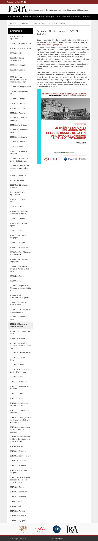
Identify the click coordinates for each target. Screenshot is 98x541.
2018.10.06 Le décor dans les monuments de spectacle (20, 429)
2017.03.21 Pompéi (17, 511)
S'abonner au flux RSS (16, 2)
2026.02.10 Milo (16, 53)
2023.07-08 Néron (17, 180)
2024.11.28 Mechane (18, 147)
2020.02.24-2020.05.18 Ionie (18, 359)
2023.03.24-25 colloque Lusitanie (19, 186)
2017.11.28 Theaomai (18, 465)
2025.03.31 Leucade (17, 103)
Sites (34, 17)
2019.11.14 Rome (16, 398)
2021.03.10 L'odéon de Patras (18, 318)
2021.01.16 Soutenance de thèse (20, 332)
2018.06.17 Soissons (18, 451)
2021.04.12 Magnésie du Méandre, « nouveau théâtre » (20, 288)
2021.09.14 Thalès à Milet (19, 247)
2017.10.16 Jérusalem (18, 492)
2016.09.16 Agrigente (18, 521)
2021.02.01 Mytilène (17, 338)
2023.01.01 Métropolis (18, 137)
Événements (66, 17)
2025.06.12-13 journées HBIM (19, 93)
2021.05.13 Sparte (17, 276)
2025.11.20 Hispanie (17, 65)
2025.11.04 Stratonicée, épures (19, 71)
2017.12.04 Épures (17, 487)
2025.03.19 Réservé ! (18, 113)
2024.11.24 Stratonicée (18, 142)
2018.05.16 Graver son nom (20, 456)
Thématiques (49, 17)
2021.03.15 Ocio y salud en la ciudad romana (20, 311)
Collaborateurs (76, 17)
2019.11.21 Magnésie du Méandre (19, 387)
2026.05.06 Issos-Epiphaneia (16, 37)
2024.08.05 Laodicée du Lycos (19, 131)
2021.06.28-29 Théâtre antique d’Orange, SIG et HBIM (19, 269)
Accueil (9, 17)
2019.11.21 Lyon (16, 394)
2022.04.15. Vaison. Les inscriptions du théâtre (19, 212)
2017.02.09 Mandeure (18, 516)
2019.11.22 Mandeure (18, 382)
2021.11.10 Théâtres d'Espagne (18, 236)
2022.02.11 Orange (17, 218)
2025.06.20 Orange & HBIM (20, 87)
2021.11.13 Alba (16, 230)
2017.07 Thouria (16, 501)
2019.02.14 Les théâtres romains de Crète (19, 404)
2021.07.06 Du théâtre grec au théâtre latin (20, 253)
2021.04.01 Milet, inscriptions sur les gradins (20, 296)
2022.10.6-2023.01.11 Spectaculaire (18, 193)
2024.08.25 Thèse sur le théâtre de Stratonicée (19, 160)
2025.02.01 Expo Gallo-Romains (19, 119)
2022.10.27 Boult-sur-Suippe (18, 200)
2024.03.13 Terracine (18, 175)
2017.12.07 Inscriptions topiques (18, 471)
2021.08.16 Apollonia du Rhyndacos (19, 260)
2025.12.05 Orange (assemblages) (17, 59)
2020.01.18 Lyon (16, 377)
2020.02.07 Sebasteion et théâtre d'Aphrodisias (19, 371)
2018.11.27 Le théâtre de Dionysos (19, 411)
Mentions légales (57, 539)
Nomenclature (26, 17)
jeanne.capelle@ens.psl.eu (52, 45)
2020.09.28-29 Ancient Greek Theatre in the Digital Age (20, 345)
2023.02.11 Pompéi (17, 242)
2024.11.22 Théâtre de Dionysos (18, 152)
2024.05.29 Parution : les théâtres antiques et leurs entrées (19, 168)
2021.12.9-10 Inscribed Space (18, 224)
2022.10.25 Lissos (17, 207)
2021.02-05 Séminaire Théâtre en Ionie (18, 325)
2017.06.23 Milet (16, 506)
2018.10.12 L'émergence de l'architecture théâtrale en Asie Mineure (20, 420)
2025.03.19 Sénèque (18, 108)
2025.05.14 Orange (17, 99)
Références (16, 17)
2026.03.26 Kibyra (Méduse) (20, 43)
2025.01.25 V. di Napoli (18, 125)
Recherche (86, 17)
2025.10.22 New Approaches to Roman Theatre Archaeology (18, 79)
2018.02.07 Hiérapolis (18, 461)
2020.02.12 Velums (17, 365)
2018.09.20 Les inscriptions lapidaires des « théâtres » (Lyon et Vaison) (20, 439)
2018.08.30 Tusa (16, 446)
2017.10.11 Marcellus (18, 497)
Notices (57, 17)
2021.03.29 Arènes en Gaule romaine (18, 303)
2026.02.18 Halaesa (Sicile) (20, 48)
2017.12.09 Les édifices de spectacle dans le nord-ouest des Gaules (20, 480)
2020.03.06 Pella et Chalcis (20, 353)
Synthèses (40, 17)
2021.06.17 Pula (16, 281)
